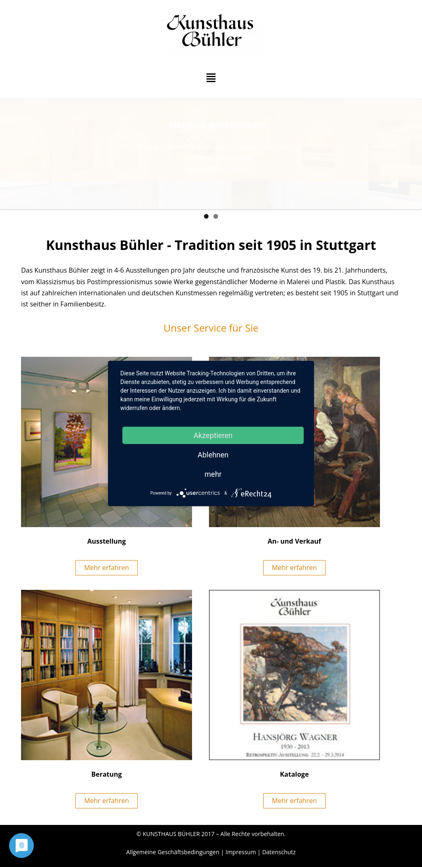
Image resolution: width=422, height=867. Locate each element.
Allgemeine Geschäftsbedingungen (172, 852)
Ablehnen (212, 454)
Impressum (240, 852)
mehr (212, 474)
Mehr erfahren (106, 567)
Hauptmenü (211, 77)
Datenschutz (278, 852)
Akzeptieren (213, 435)
